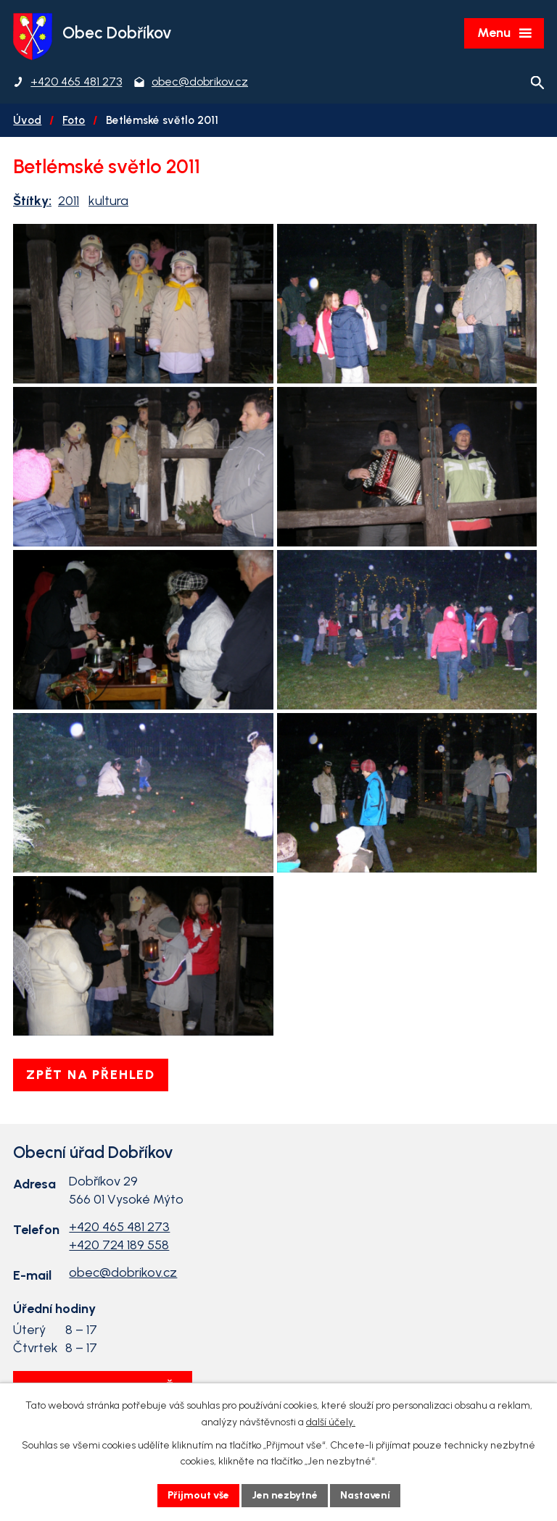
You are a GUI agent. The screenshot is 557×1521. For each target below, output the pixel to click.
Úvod (27, 120)
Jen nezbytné (285, 1495)
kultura (108, 201)
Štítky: (32, 201)
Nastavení (365, 1495)
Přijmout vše (198, 1495)
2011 (68, 201)
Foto (73, 120)
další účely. (330, 1422)
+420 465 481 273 (119, 1227)
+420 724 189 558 (119, 1245)
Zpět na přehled (90, 1075)
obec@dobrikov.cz (123, 1272)
